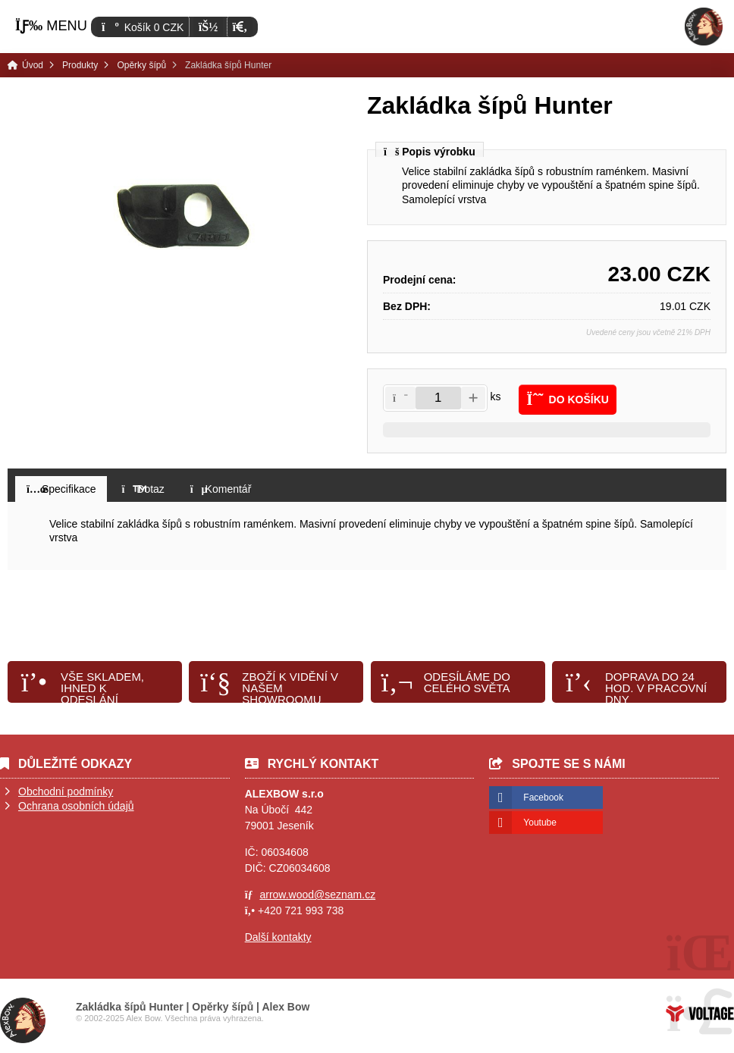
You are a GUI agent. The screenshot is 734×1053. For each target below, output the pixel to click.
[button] (240, 27)
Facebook (543, 797)
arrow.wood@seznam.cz (317, 894)
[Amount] (438, 398)
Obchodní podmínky (65, 791)
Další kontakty (278, 937)
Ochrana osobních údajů (76, 806)
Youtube (540, 822)
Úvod (704, 26)
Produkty (80, 65)
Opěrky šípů (141, 65)
